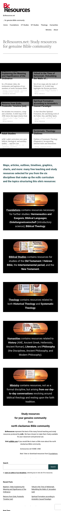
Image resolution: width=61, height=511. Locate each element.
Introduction (6, 147)
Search (5, 463)
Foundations (14, 147)
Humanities (13, 338)
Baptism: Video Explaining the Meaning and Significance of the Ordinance (14, 489)
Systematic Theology (14, 91)
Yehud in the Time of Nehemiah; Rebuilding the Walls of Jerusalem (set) (43, 489)
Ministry (17, 92)
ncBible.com (13, 441)
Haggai (47, 91)
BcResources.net (9, 15)
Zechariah (53, 91)
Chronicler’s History (39, 91)
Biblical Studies (17, 256)
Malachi (36, 92)
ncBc (21, 92)
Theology (5, 91)
